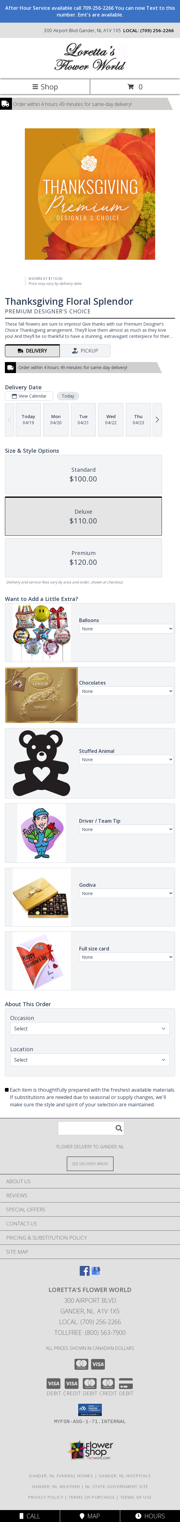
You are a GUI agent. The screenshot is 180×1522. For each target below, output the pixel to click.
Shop (45, 86)
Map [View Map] (90, 1516)
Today (68, 396)
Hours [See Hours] (150, 1516)
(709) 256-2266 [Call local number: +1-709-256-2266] (157, 30)
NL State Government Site (116, 1486)
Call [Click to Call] (30, 1516)
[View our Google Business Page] (96, 1273)
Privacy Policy (45, 1497)
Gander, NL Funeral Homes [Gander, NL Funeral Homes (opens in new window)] (61, 1476)
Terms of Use (136, 1497)
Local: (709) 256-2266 (90, 1322)
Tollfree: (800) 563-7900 (90, 1332)
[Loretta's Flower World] (90, 71)
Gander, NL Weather (56, 1486)
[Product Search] (91, 1128)
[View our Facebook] (85, 1273)
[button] (90, 1410)
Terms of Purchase (92, 1497)
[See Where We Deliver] (90, 1163)
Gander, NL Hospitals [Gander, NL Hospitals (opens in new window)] (125, 1476)
